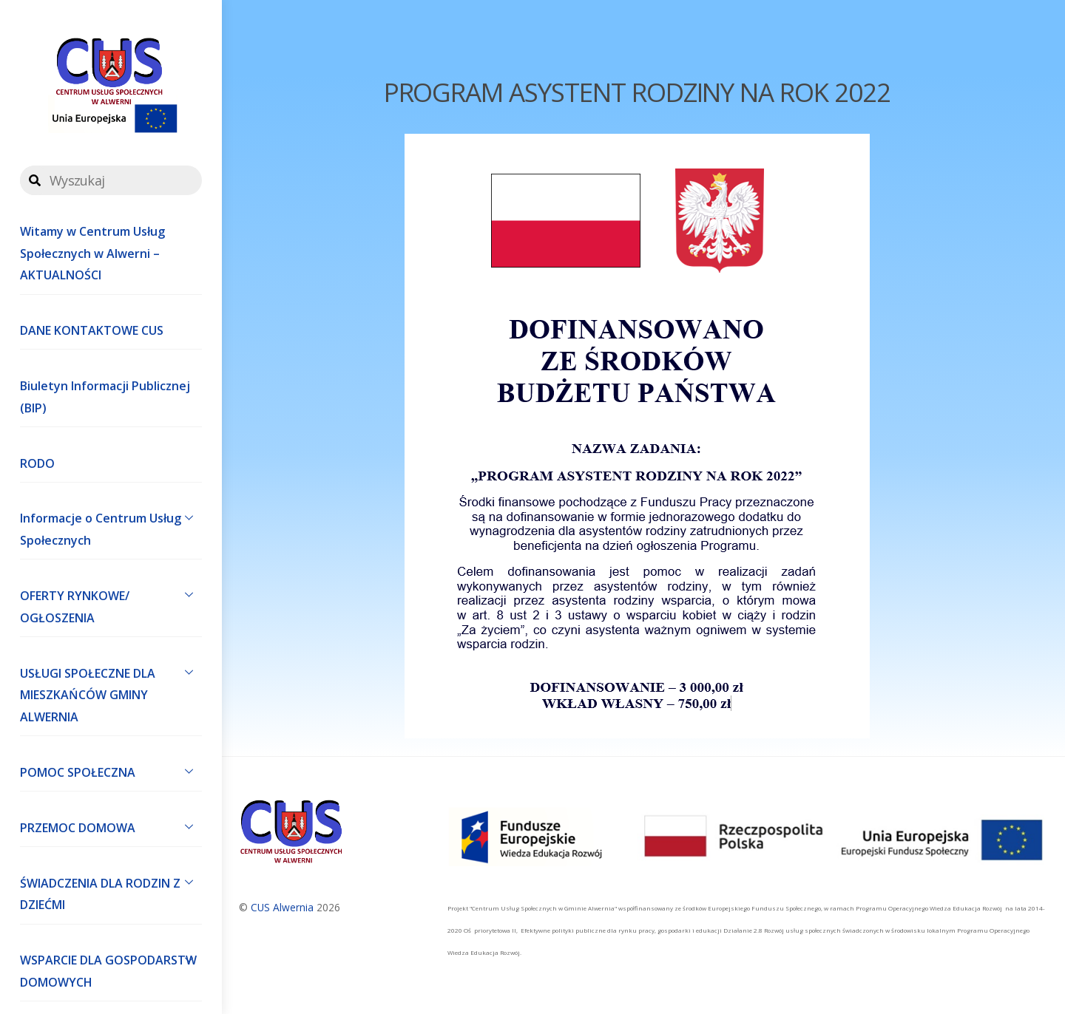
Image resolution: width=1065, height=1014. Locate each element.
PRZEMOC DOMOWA (111, 826)
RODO (37, 463)
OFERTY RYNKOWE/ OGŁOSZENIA (111, 603)
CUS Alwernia (282, 907)
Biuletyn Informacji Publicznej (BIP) (105, 397)
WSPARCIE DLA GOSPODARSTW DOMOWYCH (111, 968)
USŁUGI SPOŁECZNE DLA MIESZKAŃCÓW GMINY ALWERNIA (111, 692)
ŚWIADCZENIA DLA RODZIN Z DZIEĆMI (111, 890)
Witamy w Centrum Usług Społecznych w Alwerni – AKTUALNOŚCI (92, 253)
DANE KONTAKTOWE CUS (91, 330)
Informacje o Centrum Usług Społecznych (111, 526)
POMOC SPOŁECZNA (111, 771)
